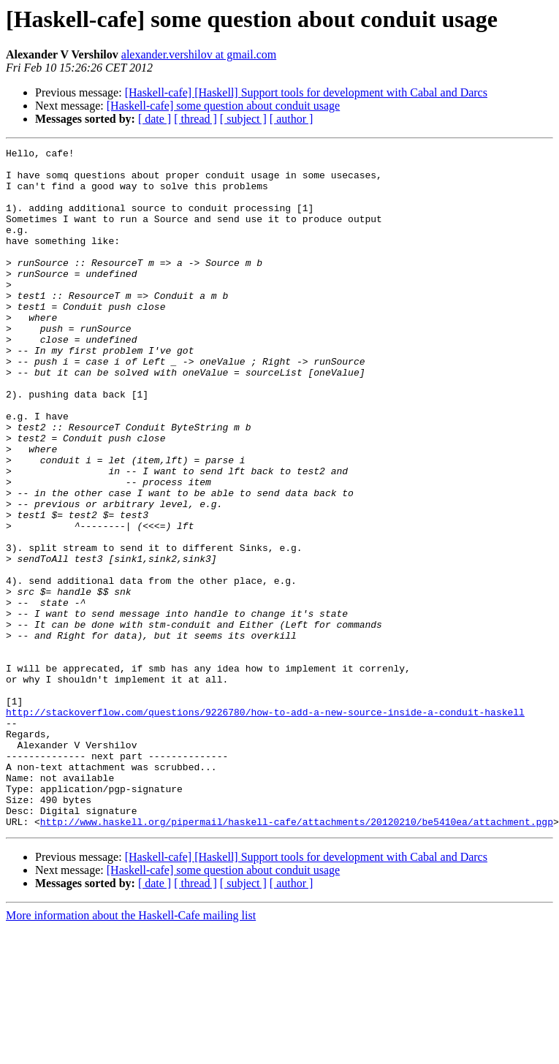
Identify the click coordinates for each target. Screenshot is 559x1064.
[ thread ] (195, 119)
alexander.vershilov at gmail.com (198, 54)
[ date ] (154, 119)
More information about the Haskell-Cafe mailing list (131, 1051)
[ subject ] (243, 119)
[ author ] (291, 119)
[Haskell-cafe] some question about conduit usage (223, 105)
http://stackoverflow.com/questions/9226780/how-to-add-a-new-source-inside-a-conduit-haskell (265, 825)
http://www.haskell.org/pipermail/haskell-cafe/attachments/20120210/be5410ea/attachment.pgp (296, 957)
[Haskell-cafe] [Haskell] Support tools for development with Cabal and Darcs (306, 92)
